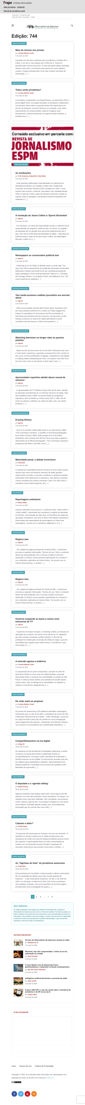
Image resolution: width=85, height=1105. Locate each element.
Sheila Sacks (22, 826)
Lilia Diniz (21, 463)
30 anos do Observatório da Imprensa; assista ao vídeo (47, 940)
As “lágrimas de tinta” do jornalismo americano (40, 863)
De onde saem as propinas (29, 701)
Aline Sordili (32, 981)
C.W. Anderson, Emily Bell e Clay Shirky (32, 176)
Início (14, 1066)
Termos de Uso (25, 1066)
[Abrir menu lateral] (13, 25)
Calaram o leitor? (24, 823)
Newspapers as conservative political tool (37, 255)
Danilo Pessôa (23, 787)
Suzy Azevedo (33, 956)
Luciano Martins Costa (26, 53)
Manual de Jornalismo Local (14, 11)
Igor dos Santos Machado (37, 969)
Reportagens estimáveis (28, 499)
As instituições (23, 173)
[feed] (34, 1094)
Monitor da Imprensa (19, 208)
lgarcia (20, 219)
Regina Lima (21, 539)
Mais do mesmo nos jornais (29, 50)
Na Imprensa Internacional (20, 248)
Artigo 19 (21, 744)
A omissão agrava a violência (30, 661)
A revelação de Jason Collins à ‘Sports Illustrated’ (41, 215)
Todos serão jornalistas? (28, 90)
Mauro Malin (22, 502)
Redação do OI (33, 942)
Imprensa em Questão (19, 43)
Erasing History (23, 420)
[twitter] (21, 1094)
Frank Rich (22, 866)
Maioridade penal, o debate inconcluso (35, 459)
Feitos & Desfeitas (18, 694)
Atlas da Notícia (10, 7)
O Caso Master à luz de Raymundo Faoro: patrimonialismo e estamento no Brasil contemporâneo (47, 966)
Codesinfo (21, 7)
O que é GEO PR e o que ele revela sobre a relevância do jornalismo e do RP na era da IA (48, 991)
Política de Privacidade (44, 1066)
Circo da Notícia (17, 492)
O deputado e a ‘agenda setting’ (31, 783)
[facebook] (14, 1094)
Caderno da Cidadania (19, 453)
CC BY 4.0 (49, 1078)
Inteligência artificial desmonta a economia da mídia (46, 978)
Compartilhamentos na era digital (32, 741)
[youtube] (27, 1094)
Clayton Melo (32, 994)
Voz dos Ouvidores (18, 532)
